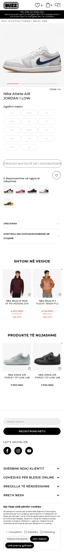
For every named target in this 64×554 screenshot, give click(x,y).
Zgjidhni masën (13, 106)
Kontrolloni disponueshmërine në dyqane (30, 236)
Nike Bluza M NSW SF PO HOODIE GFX (17, 302)
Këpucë (36, 21)
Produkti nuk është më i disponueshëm (32, 163)
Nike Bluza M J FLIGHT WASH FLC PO (47, 303)
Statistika (32, 532)
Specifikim (30, 223)
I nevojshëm (15, 532)
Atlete (44, 21)
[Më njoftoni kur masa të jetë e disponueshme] (12, 113)
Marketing (49, 532)
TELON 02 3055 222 (32, 12)
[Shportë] (47, 6)
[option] (32, 14)
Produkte (26, 21)
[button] (29, 368)
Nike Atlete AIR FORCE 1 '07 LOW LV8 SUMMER (17, 377)
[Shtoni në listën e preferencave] (29, 294)
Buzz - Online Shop (11, 21)
